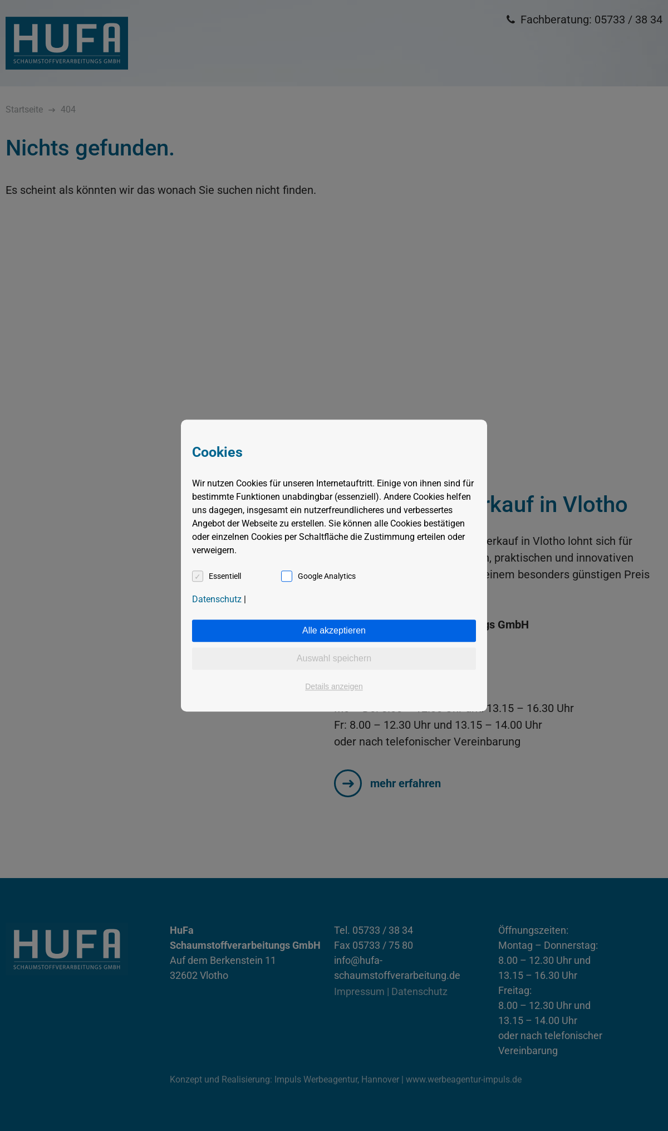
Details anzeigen (334, 686)
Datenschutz (217, 599)
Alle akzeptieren (334, 630)
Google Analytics (327, 576)
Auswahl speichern (334, 658)
